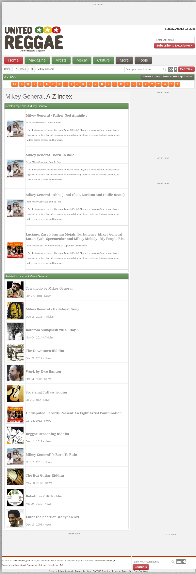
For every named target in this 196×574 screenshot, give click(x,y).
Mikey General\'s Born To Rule (51, 454)
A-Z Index (21, 69)
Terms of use (8, 565)
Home (13, 60)
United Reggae (22, 560)
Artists (61, 60)
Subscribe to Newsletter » (174, 45)
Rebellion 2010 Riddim (45, 496)
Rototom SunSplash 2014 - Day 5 (52, 330)
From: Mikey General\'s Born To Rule (43, 162)
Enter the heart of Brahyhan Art (52, 517)
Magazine (37, 60)
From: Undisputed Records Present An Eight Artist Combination (56, 245)
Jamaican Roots (119, 571)
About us (20, 565)
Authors (42, 565)
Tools (143, 60)
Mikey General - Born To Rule (50, 155)
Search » (186, 69)
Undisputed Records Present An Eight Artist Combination (74, 413)
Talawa (61, 571)
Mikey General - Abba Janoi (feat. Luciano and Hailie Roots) (75, 195)
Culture (103, 60)
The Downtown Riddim (45, 351)
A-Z (61, 565)
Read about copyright (105, 560)
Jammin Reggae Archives (78, 571)
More (124, 60)
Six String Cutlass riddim (46, 392)
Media (81, 60)
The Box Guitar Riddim (45, 475)
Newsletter (53, 565)
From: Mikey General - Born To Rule (43, 122)
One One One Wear (138, 571)
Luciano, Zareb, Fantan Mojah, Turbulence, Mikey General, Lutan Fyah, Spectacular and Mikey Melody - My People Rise (75, 236)
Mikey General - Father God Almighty (57, 115)
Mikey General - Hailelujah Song (52, 309)
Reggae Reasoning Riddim (47, 434)
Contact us (31, 565)
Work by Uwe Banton (43, 371)
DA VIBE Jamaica (101, 571)
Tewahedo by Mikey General (49, 288)
